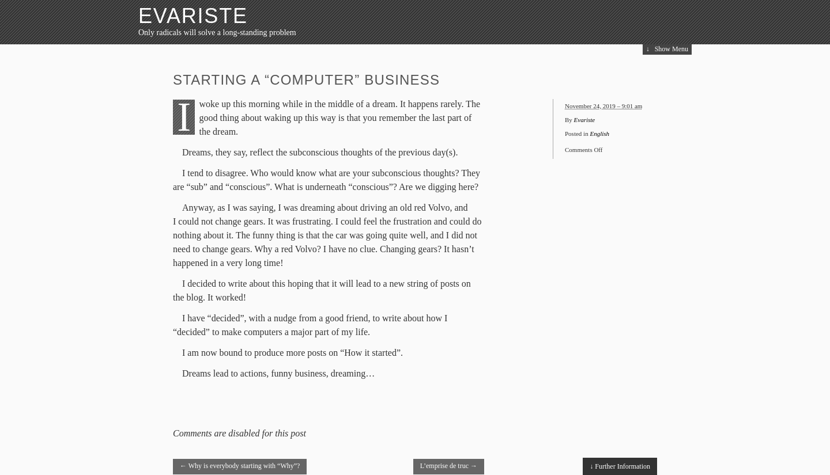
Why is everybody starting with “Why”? (240, 466)
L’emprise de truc (448, 466)
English (599, 133)
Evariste (193, 16)
